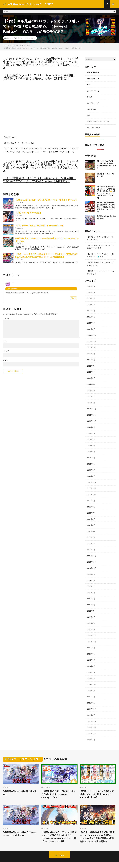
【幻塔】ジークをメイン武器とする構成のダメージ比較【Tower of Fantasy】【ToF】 (97, 784)
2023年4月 (91, 309)
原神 (89, 115)
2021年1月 (91, 471)
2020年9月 (91, 495)
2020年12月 (91, 477)
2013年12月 (91, 712)
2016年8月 (91, 670)
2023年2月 (91, 321)
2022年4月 (91, 381)
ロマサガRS (91, 109)
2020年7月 (91, 508)
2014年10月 (91, 700)
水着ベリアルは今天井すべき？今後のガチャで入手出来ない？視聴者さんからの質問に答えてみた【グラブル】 (106, 206)
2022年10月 (91, 345)
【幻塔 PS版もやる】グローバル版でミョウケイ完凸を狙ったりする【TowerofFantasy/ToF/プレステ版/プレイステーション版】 (59, 827)
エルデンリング (93, 103)
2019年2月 (91, 592)
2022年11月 (91, 339)
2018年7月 (91, 604)
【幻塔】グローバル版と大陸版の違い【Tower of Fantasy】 (40, 225)
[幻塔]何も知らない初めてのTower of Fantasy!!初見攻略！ (20, 824)
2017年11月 (91, 634)
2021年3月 (91, 459)
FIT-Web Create (44, 857)
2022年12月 (91, 333)
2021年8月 (91, 429)
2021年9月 (91, 423)
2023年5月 (91, 303)
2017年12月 (91, 628)
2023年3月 (91, 315)
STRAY (90, 96)
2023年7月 (91, 291)
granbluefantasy (93, 90)
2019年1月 (91, 598)
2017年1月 (91, 664)
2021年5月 (91, 447)
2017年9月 (91, 640)
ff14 (88, 84)
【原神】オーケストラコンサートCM (100, 236)
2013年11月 (91, 718)
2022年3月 (91, 387)
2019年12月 (91, 550)
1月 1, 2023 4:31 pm (13, 289)
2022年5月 (91, 375)
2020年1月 (91, 544)
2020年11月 (91, 483)
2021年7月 (91, 435)
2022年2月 (91, 393)
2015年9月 (91, 682)
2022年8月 (91, 357)
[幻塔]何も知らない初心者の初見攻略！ (20, 783)
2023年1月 (91, 327)
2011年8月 (91, 730)
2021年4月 (91, 453)
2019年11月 (91, 556)
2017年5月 (91, 652)
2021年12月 (91, 405)
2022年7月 (91, 363)
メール (6, 351)
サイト (5, 360)
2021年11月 (91, 411)
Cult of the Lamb (93, 72)
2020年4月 (91, 526)
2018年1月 (91, 622)
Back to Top (59, 846)
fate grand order (93, 78)
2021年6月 (91, 441)
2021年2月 (91, 465)
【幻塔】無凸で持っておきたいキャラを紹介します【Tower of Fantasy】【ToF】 (58, 784)
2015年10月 (91, 676)
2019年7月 (91, 574)
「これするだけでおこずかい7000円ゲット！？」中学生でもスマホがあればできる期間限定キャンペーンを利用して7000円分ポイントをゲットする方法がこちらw (41, 63)
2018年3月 (91, 616)
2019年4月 (91, 580)
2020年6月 (91, 514)
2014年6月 (91, 706)
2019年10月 (91, 562)
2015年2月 (91, 694)
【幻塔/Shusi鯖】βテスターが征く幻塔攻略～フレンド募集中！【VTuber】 (46, 200)
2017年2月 (91, 658)
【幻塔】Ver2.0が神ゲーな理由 (28, 213)
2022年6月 (91, 369)
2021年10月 (91, 417)
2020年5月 (91, 520)
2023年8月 (91, 285)
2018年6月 (91, 610)
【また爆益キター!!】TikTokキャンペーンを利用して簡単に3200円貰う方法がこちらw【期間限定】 (39, 77)
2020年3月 (91, 532)
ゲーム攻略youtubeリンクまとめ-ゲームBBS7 (33, 854)
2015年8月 (91, 688)
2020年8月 (91, 501)
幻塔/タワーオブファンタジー (25, 38)
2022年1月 (91, 399)
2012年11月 (91, 724)
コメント (6, 318)
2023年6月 (91, 297)
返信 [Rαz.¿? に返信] (72, 298)
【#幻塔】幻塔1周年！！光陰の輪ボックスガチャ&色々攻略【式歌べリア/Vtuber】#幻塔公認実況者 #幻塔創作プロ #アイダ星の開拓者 (97, 827)
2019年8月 (91, 568)
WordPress (65, 857)
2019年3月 (91, 586)
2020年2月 (91, 538)
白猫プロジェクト (93, 127)
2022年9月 (91, 351)
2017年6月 (91, 646)
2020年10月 (91, 489)
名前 (5, 341)
